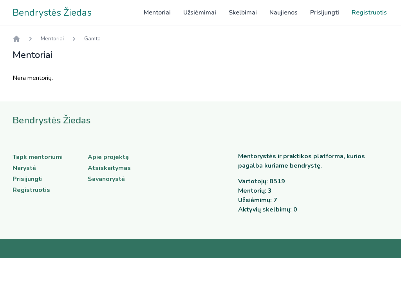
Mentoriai (157, 12)
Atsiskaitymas (109, 168)
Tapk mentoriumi (38, 157)
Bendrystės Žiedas (52, 12)
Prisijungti (324, 12)
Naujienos (283, 12)
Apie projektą (108, 157)
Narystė (24, 168)
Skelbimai (243, 12)
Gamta (92, 38)
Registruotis (369, 12)
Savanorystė (106, 179)
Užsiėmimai (199, 12)
